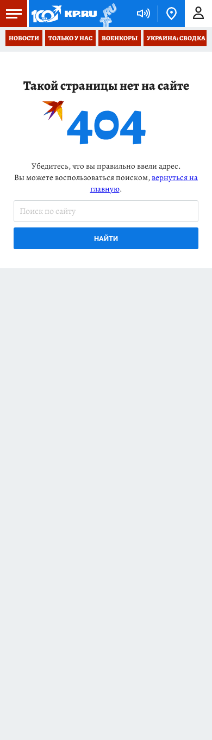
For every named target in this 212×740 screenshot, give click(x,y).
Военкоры (120, 38)
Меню (11, 13)
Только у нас (70, 38)
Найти (106, 239)
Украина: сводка (176, 38)
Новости (24, 38)
